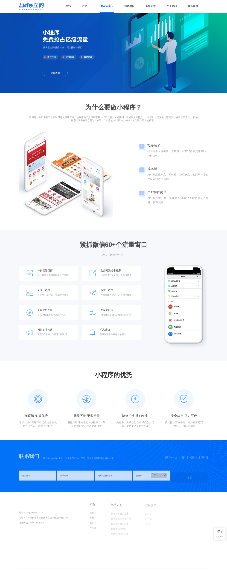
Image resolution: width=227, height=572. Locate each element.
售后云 (93, 524)
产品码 (93, 529)
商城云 (93, 519)
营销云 (93, 514)
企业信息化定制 (118, 530)
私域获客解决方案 (120, 515)
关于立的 (172, 6)
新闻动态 (151, 6)
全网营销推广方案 (120, 535)
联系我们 (193, 6)
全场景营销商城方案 (121, 520)
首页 (68, 6)
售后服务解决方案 (120, 525)
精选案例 (129, 6)
